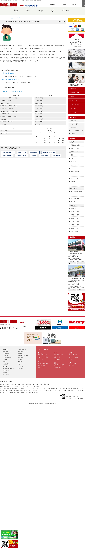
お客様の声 (74, 127)
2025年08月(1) (39, 121)
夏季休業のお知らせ (5, 100)
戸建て (19, 364)
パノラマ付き (21, 366)
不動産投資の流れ (58, 359)
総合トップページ (7, 351)
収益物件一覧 (57, 357)
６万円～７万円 (75, 218)
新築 (72, 155)
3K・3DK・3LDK (75, 198)
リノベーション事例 (74, 104)
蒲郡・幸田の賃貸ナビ (8, 152)
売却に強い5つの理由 (59, 365)
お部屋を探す (51, 4)
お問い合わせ (65, 12)
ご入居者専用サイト (7, 364)
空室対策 (72, 96)
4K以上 (73, 201)
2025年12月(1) (39, 111)
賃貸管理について (74, 88)
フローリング (74, 158)
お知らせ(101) (4, 133)
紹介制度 (5, 366)
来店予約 (34, 155)
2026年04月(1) (39, 100)
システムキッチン (75, 165)
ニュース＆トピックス (77, 130)
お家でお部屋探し (6, 155)
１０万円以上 (74, 231)
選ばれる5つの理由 (43, 357)
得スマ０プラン (22, 353)
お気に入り (20, 368)
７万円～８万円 (75, 221)
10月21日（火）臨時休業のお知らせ (10, 110)
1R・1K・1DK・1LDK (76, 191)
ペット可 (73, 168)
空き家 (70, 359)
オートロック (74, 185)
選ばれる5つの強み (58, 355)
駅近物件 (20, 362)
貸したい (16, 12)
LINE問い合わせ (44, 155)
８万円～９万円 (75, 225)
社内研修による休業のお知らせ (8, 105)
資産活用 (63, 4)
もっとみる (3, 124)
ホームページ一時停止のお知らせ (9, 97)
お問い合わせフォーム (74, 365)
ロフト (72, 175)
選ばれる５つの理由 (74, 92)
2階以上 (73, 181)
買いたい (28, 12)
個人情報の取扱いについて (9, 368)
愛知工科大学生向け (23, 355)
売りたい (40, 12)
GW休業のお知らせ (5, 103)
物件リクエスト (75, 148)
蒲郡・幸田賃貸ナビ (23, 351)
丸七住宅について (75, 4)
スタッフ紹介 (74, 124)
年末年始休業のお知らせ (7, 108)
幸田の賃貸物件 (34, 152)
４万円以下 (74, 208)
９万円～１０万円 (75, 228)
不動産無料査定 (57, 367)
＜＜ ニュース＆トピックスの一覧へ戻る (11, 18)
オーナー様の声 (73, 355)
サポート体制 (73, 108)
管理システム (73, 112)
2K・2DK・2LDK (75, 195)
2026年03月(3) (39, 103)
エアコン (73, 161)
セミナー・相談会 (73, 357)
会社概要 (73, 121)
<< (38, 130)
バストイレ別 (74, 178)
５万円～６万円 (75, 215)
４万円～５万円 (75, 211)
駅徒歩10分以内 (75, 171)
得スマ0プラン (73, 100)
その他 (52, 12)
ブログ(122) (3, 130)
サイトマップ (6, 374)
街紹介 (73, 133)
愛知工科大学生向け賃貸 (49, 152)
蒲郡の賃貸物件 (22, 152)
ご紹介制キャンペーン (21, 155)
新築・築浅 (20, 357)
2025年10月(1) (39, 116)
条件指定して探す (75, 145)
